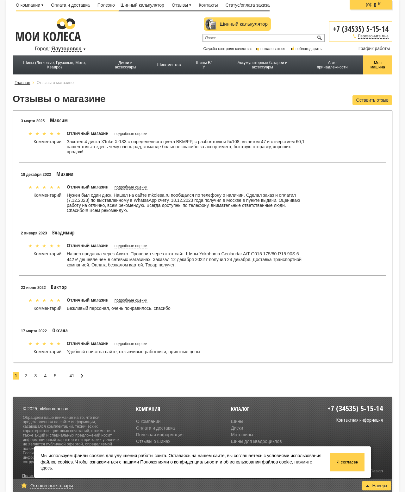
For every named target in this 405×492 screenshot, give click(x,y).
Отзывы (181, 5)
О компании (29, 5)
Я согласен (347, 462)
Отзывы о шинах (153, 441)
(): (373, 5)
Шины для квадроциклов (256, 441)
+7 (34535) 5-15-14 (361, 28)
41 (71, 375)
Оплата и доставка (70, 5)
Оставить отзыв (372, 100)
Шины (237, 421)
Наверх (376, 485)
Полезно (106, 5)
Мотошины (242, 434)
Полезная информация (160, 434)
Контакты (208, 5)
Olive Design (371, 471)
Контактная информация (359, 420)
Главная (22, 82)
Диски (237, 428)
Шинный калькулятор (142, 5)
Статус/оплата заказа (248, 5)
